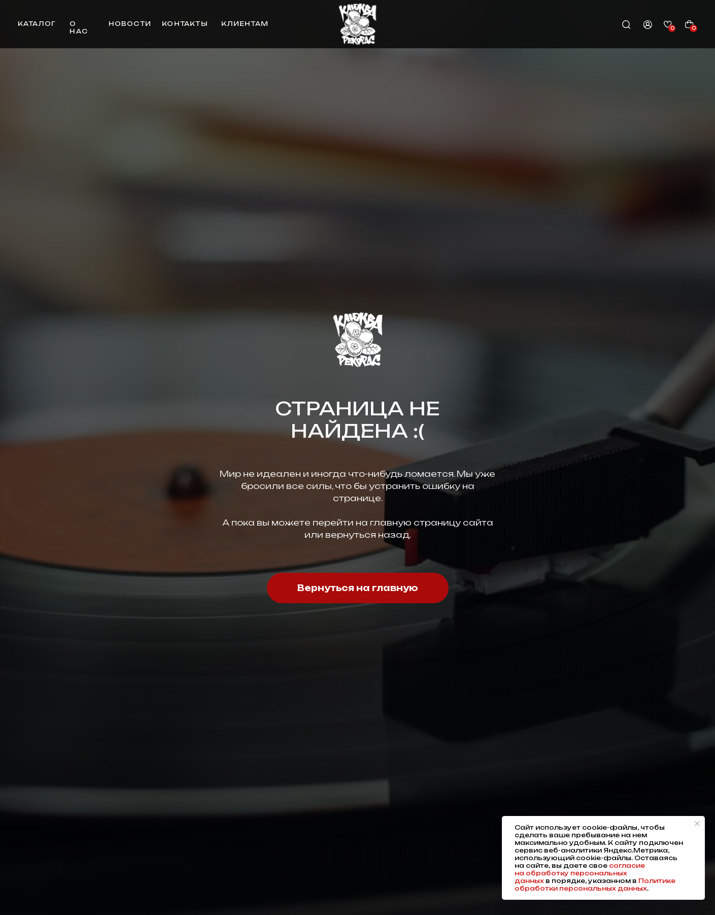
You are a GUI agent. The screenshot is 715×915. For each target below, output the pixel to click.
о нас (79, 27)
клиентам (244, 23)
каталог (36, 23)
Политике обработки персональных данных (595, 884)
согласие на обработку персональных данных (580, 873)
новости (130, 23)
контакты (185, 23)
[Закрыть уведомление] (697, 824)
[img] (357, 24)
